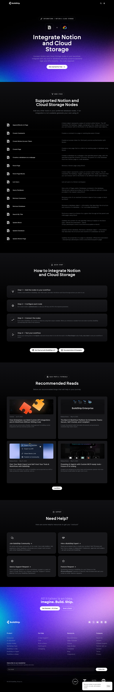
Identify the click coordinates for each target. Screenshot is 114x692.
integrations (48, 19)
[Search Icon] (101, 3)
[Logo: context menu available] (15, 3)
